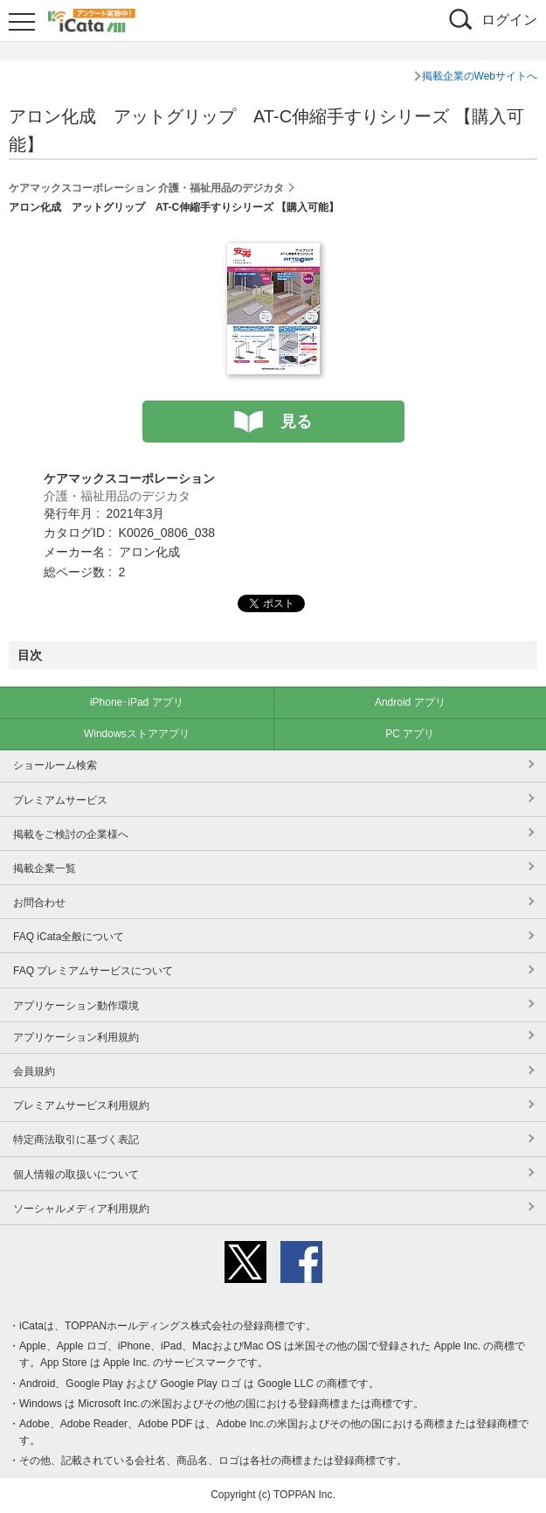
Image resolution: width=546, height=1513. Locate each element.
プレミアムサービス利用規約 (81, 1105)
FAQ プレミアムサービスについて (93, 971)
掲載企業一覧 (44, 868)
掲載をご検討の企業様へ (70, 834)
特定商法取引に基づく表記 (76, 1139)
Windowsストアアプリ (137, 734)
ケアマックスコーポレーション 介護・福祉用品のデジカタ (146, 188)
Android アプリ (410, 702)
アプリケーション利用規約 (76, 1037)
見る (296, 421)
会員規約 (34, 1071)
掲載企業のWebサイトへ (479, 76)
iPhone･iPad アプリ (136, 702)
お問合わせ (39, 902)
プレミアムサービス (60, 800)
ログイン (509, 19)
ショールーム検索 (55, 765)
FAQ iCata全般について (68, 937)
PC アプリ (409, 734)
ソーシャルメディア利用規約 (81, 1209)
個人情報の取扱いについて (76, 1174)
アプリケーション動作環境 (76, 1006)
